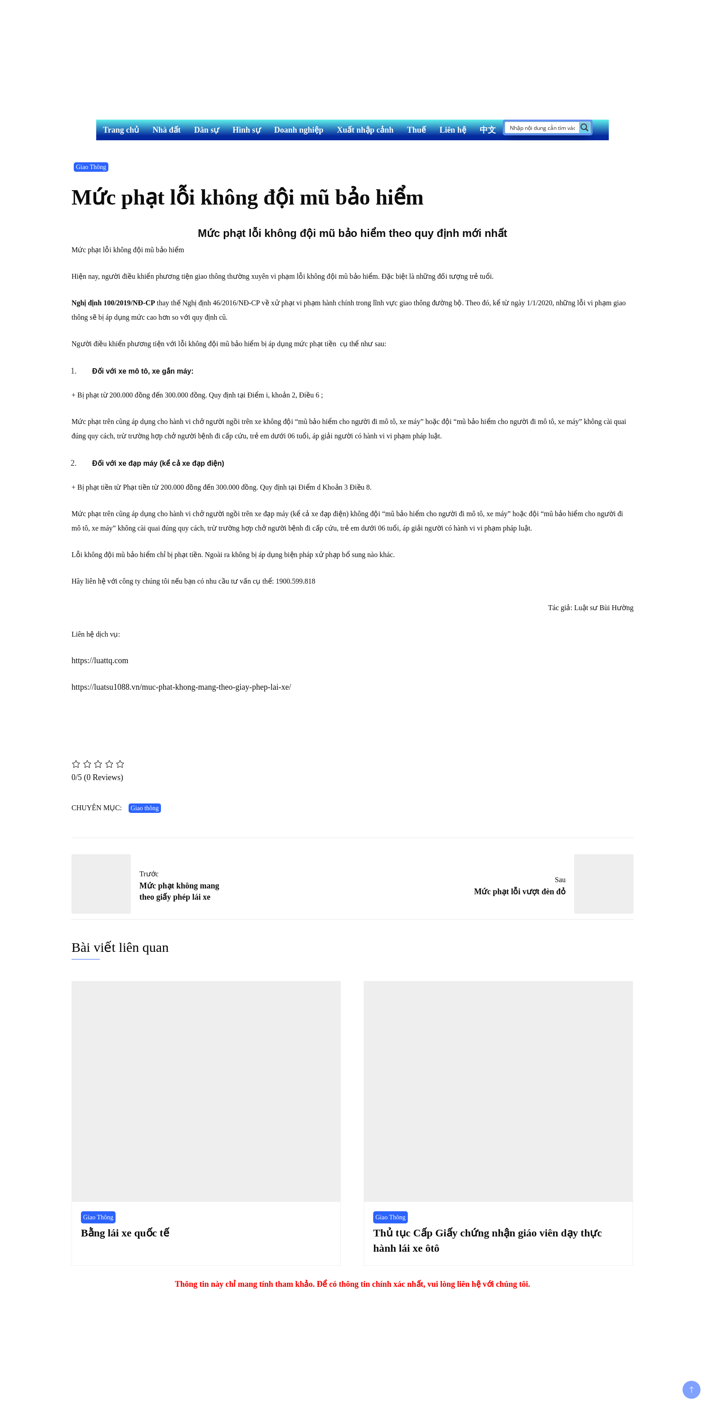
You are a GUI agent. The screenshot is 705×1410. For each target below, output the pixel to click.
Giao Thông (91, 167)
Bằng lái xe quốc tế (126, 1233)
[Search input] (542, 127)
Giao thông (145, 808)
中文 (488, 129)
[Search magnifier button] (584, 127)
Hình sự (246, 129)
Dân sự (206, 129)
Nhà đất (166, 129)
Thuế (416, 129)
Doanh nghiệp (299, 129)
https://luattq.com (100, 660)
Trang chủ (121, 129)
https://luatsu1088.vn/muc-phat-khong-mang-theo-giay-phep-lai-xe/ (181, 687)
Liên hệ (452, 129)
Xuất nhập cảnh (365, 129)
